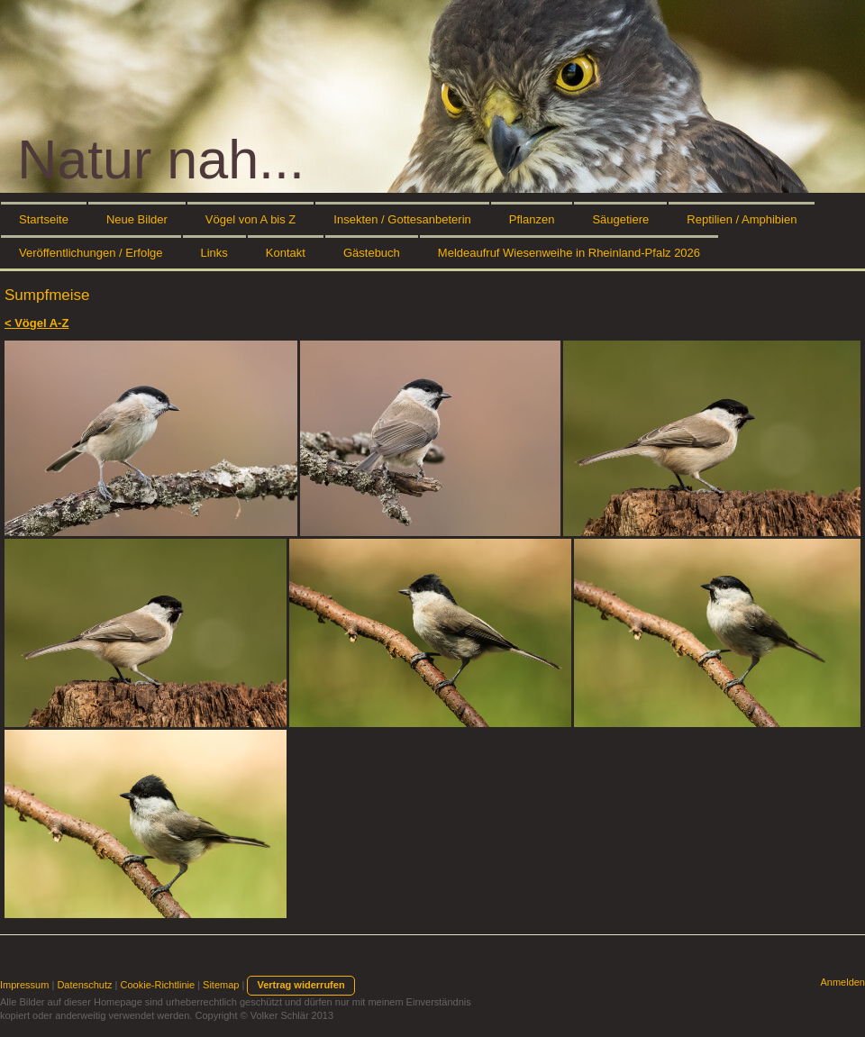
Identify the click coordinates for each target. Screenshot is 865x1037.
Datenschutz (84, 984)
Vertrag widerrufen (300, 984)
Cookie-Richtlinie (158, 984)
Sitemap (221, 984)
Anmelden (842, 982)
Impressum (24, 984)
